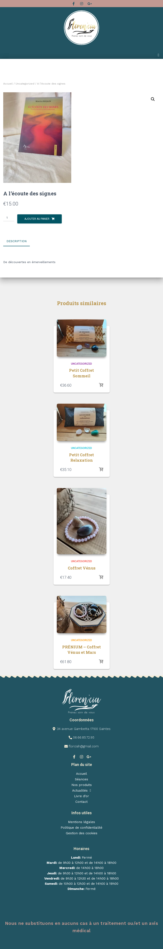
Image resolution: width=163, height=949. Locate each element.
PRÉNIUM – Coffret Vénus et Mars (81, 649)
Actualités (81, 790)
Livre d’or (81, 796)
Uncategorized (25, 83)
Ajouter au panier (36, 218)
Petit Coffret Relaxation (81, 457)
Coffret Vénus (81, 567)
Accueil (8, 83)
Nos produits (81, 784)
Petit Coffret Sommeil (81, 372)
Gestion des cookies (81, 833)
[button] (158, 55)
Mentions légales (81, 822)
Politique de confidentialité (81, 827)
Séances (81, 779)
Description (16, 241)
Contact (81, 801)
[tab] (19, 241)
